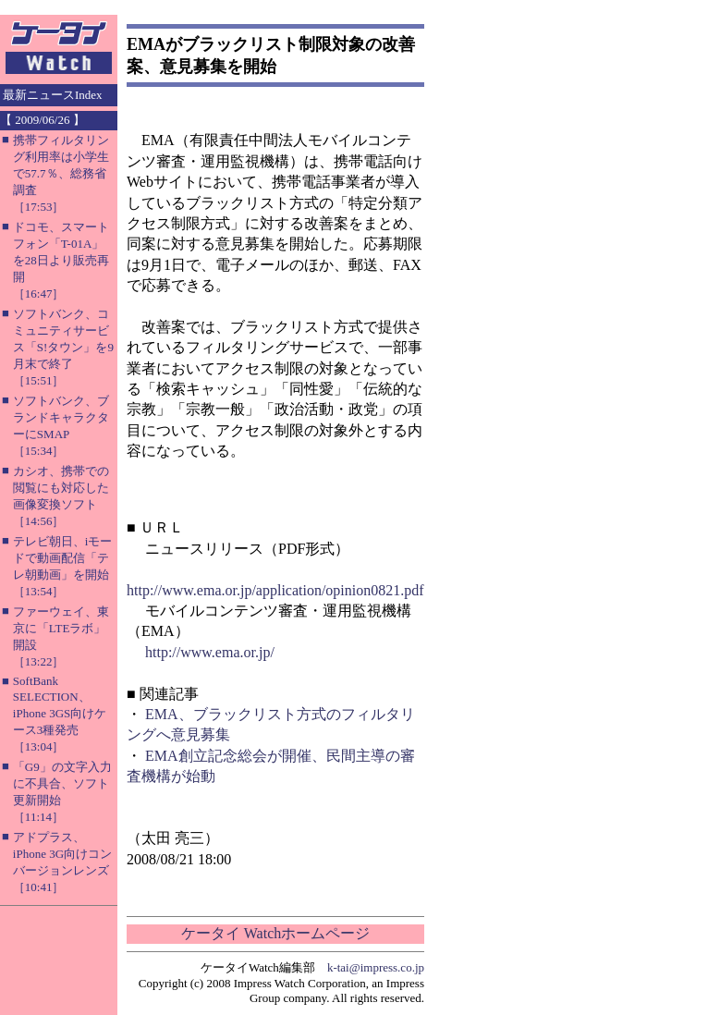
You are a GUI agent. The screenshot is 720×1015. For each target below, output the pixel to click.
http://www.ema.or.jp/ (210, 652)
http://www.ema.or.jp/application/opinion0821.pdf (275, 590)
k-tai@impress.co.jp (375, 967)
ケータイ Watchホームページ (275, 933)
